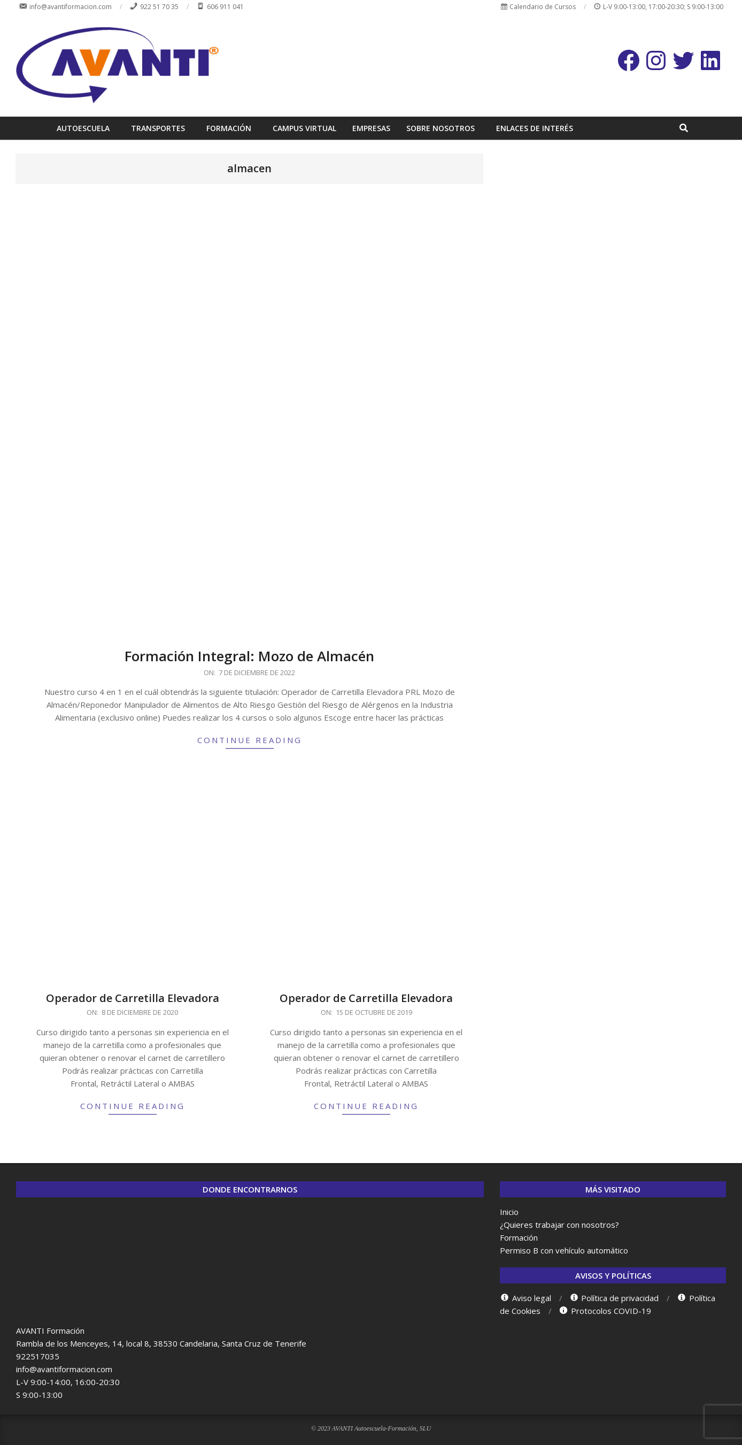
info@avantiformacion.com (64, 1369)
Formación (519, 1237)
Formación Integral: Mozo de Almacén (249, 656)
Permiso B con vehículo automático (564, 1250)
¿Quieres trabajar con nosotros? (559, 1224)
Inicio (509, 1211)
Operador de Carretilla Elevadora (132, 998)
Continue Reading (249, 740)
